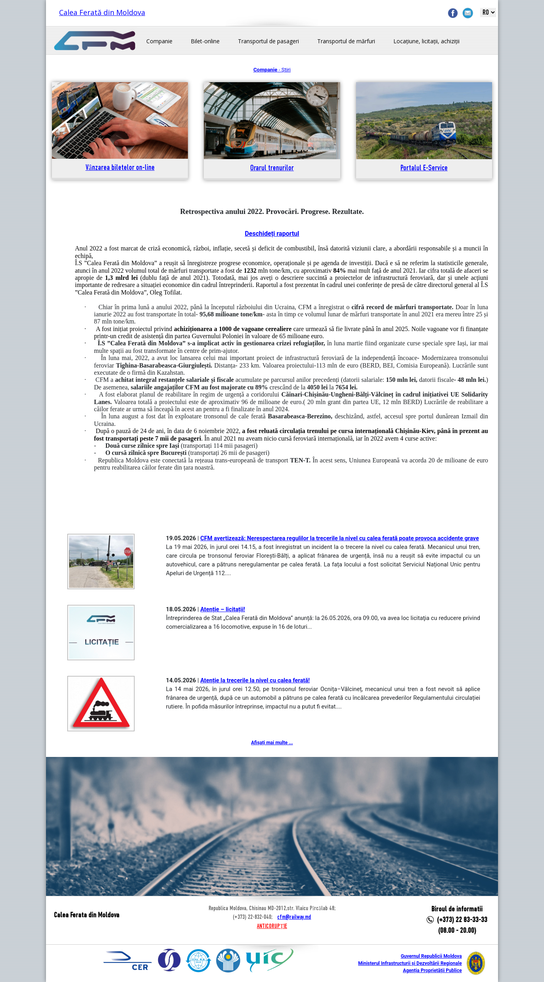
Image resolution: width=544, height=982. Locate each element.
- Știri (272, 70)
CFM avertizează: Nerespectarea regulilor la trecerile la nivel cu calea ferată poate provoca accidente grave (339, 538)
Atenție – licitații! (222, 609)
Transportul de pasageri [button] (268, 41)
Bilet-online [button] (205, 41)
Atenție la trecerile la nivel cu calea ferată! (255, 680)
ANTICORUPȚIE (272, 926)
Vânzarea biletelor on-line (120, 168)
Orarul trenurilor (272, 168)
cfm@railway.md (294, 917)
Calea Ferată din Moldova (102, 12)
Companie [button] (159, 41)
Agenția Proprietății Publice (432, 970)
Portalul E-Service (424, 168)
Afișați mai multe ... (272, 742)
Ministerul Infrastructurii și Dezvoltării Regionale (410, 963)
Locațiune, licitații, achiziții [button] (426, 41)
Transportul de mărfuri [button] (346, 41)
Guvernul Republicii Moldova (431, 956)
